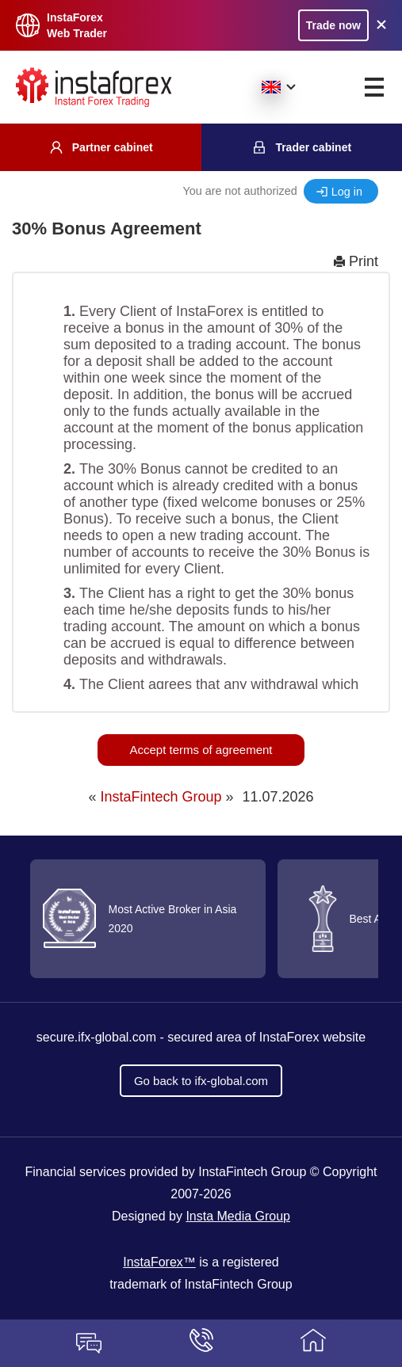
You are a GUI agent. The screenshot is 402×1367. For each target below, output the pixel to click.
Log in (346, 191)
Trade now (333, 25)
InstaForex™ (159, 1262)
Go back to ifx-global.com (201, 1080)
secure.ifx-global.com (96, 1037)
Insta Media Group (238, 1216)
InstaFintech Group (160, 797)
